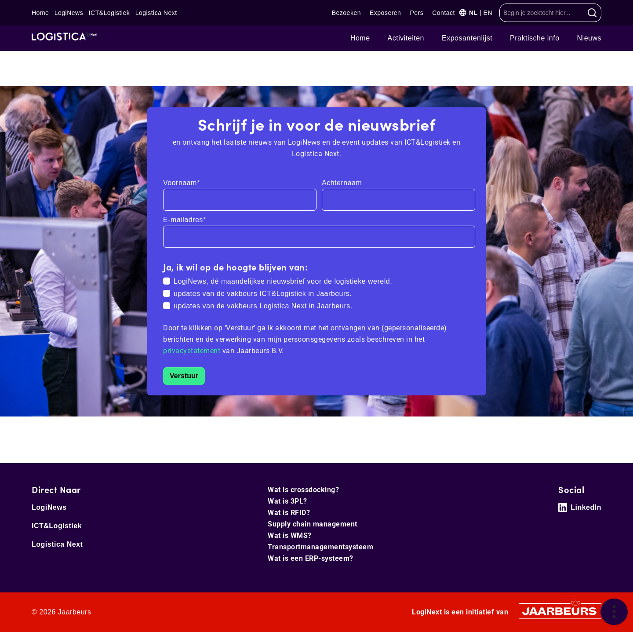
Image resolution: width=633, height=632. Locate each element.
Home (40, 12)
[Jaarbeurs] (560, 610)
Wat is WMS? (290, 535)
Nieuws (589, 38)
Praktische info (534, 38)
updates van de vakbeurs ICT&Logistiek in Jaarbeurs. (263, 293)
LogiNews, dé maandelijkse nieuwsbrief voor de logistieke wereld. (283, 281)
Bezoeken (346, 12)
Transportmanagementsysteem (320, 547)
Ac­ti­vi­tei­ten (406, 38)
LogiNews (69, 12)
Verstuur (184, 376)
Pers (416, 12)
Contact (443, 12)
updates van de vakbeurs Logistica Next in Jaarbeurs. (263, 306)
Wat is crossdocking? (303, 490)
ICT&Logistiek (109, 12)
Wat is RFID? (289, 512)
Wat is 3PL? (287, 501)
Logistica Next (156, 12)
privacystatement (192, 351)
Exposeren (385, 12)
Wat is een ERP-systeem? (310, 558)
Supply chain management (312, 524)
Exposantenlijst (467, 38)
